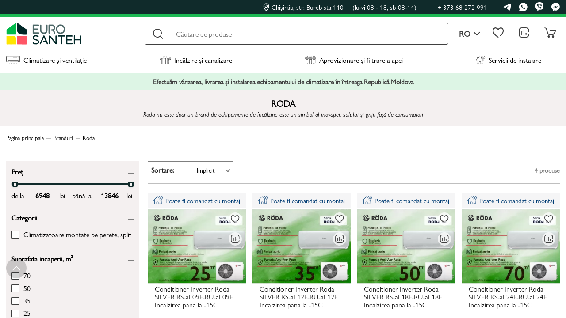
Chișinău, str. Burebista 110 (340, 7)
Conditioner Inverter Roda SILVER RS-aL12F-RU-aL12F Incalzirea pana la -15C (298, 297)
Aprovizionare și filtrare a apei (354, 60)
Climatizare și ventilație (46, 60)
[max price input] (109, 196)
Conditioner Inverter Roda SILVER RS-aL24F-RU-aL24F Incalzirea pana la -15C (508, 297)
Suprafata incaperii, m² (42, 258)
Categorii (24, 217)
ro (470, 33)
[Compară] (235, 239)
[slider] (15, 184)
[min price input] (42, 196)
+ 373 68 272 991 (462, 7)
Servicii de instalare (508, 60)
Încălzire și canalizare (196, 60)
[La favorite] (235, 219)
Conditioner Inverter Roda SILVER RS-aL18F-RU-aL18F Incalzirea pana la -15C (403, 297)
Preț (17, 171)
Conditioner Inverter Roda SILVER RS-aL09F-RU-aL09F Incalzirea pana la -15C (194, 297)
